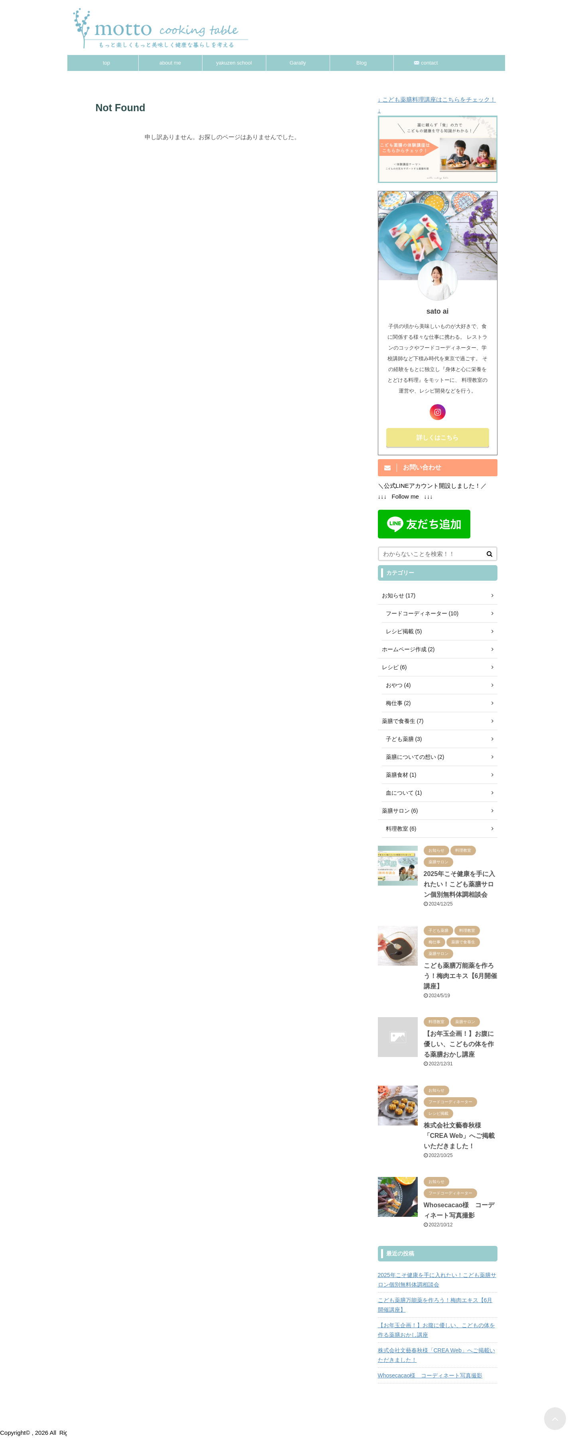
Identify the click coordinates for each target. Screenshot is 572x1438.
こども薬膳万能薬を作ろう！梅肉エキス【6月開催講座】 (460, 976)
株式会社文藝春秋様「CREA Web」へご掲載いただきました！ (459, 1135)
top (106, 63)
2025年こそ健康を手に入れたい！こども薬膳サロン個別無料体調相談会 (459, 884)
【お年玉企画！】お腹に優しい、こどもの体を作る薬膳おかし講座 (459, 1044)
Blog (361, 63)
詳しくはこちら (437, 437)
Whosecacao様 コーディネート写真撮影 (430, 1375)
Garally (297, 63)
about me (170, 63)
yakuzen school (234, 63)
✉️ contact (425, 63)
